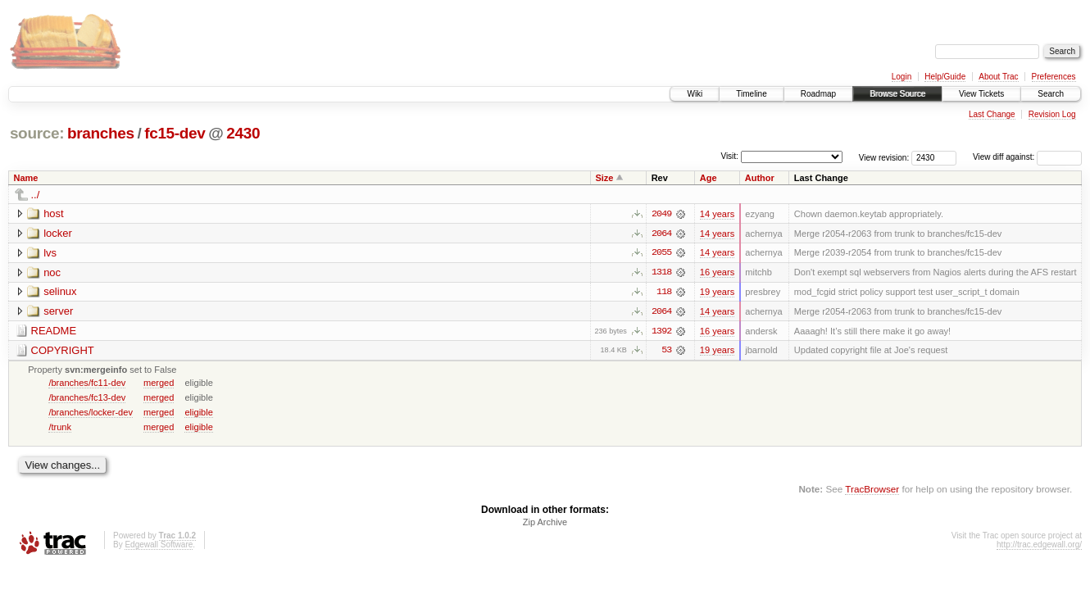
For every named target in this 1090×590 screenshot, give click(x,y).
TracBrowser (872, 490)
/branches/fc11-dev (86, 383)
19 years (717, 292)
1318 (661, 272)
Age (708, 178)
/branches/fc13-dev (86, 398)
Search (1051, 93)
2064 (661, 233)
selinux (59, 292)
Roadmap (818, 93)
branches (100, 133)
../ (35, 194)
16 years (717, 273)
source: (37, 133)
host (53, 213)
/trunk (59, 428)
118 (663, 292)
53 (666, 351)
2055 (661, 253)
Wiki (694, 93)
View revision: (884, 156)
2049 (661, 213)
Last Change (992, 114)
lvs (50, 253)
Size (604, 178)
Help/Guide (944, 76)
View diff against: (1027, 156)
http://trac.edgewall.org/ (1039, 546)
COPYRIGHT (62, 351)
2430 (243, 133)
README (54, 331)
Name (26, 178)
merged (158, 383)
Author (759, 178)
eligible (198, 413)
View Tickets (981, 93)
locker (57, 233)
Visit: (729, 156)
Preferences (1054, 76)
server (58, 312)
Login (901, 76)
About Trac (998, 76)
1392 (661, 331)
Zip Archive (545, 524)
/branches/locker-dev (90, 413)
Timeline (751, 93)
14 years (717, 214)
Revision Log (1052, 114)
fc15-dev (174, 133)
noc (52, 272)
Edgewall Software (159, 546)
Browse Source (897, 93)
